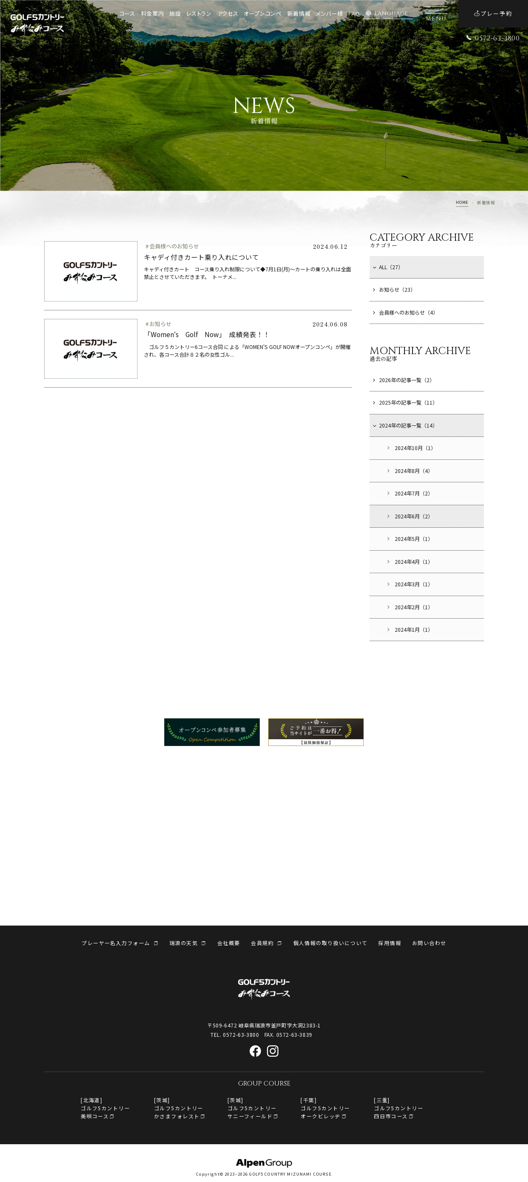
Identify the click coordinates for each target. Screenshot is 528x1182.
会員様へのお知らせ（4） (405, 312)
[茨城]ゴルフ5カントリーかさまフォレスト (178, 1108)
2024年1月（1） (409, 629)
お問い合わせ (429, 942)
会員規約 (262, 942)
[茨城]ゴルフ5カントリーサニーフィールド (252, 1108)
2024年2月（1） (409, 607)
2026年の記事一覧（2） (404, 379)
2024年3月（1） (409, 584)
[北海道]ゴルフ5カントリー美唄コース (105, 1108)
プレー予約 (493, 13)
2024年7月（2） (409, 493)
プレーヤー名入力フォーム (115, 942)
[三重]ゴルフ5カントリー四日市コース (398, 1108)
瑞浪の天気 (183, 942)
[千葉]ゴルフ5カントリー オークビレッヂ (325, 1108)
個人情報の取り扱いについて (330, 942)
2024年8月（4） (409, 470)
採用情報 (389, 942)
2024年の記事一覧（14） (405, 425)
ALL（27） (388, 266)
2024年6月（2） (409, 516)
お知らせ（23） (394, 289)
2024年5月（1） (409, 538)
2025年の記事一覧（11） (405, 402)
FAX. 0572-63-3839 (288, 1034)
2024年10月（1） (411, 447)
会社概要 (228, 942)
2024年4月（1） (409, 561)
